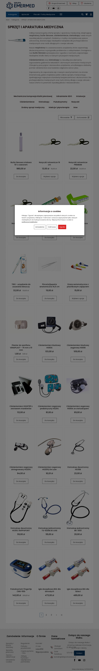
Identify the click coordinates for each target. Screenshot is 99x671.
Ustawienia (39, 227)
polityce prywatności (29, 222)
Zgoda (62, 227)
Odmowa (52, 227)
